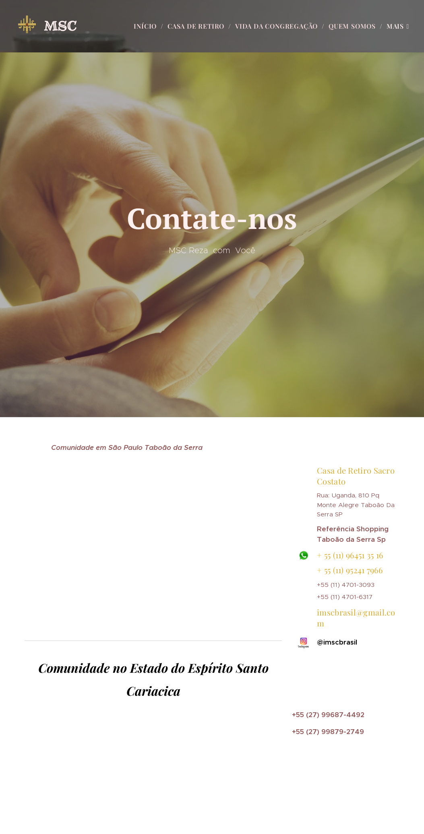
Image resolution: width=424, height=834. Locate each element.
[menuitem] (147, 26)
